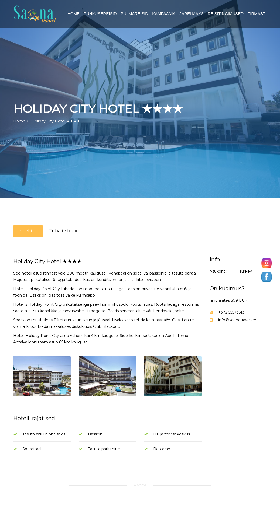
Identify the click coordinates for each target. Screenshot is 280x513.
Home (19, 121)
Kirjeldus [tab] (28, 230)
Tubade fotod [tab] (64, 230)
